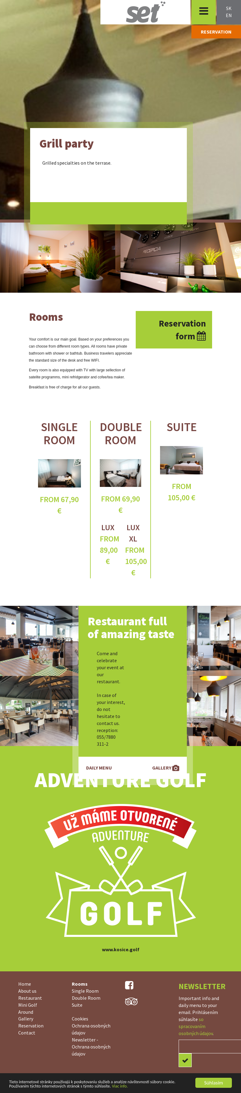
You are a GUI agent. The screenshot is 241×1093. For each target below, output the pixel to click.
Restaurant (30, 998)
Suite (181, 427)
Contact (26, 1033)
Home (24, 984)
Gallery (25, 1019)
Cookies (80, 1019)
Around (25, 1012)
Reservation (31, 1026)
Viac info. (120, 1086)
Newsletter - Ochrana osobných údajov (91, 1047)
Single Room (59, 434)
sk (229, 8)
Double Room (121, 434)
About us (27, 991)
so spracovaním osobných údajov (196, 1026)
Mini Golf (27, 1005)
